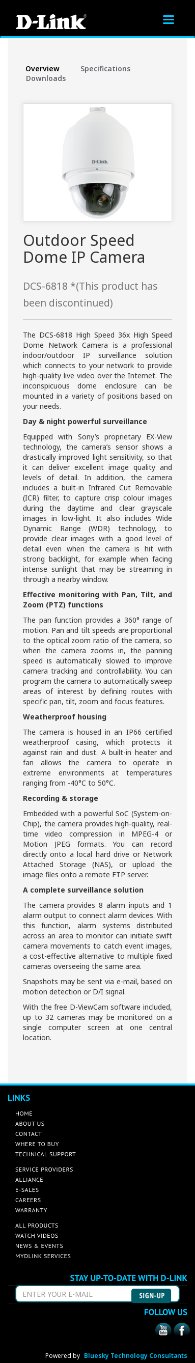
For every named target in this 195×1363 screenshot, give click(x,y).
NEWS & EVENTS (39, 1245)
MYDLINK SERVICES (43, 1256)
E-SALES (27, 1189)
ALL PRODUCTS (37, 1225)
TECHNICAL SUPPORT (45, 1154)
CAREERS (28, 1200)
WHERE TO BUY (37, 1144)
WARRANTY (31, 1210)
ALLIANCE (29, 1179)
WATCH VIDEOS (37, 1235)
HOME (24, 1113)
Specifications (105, 68)
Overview (42, 68)
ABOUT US (30, 1123)
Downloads (46, 78)
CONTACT (28, 1133)
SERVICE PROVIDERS (44, 1169)
